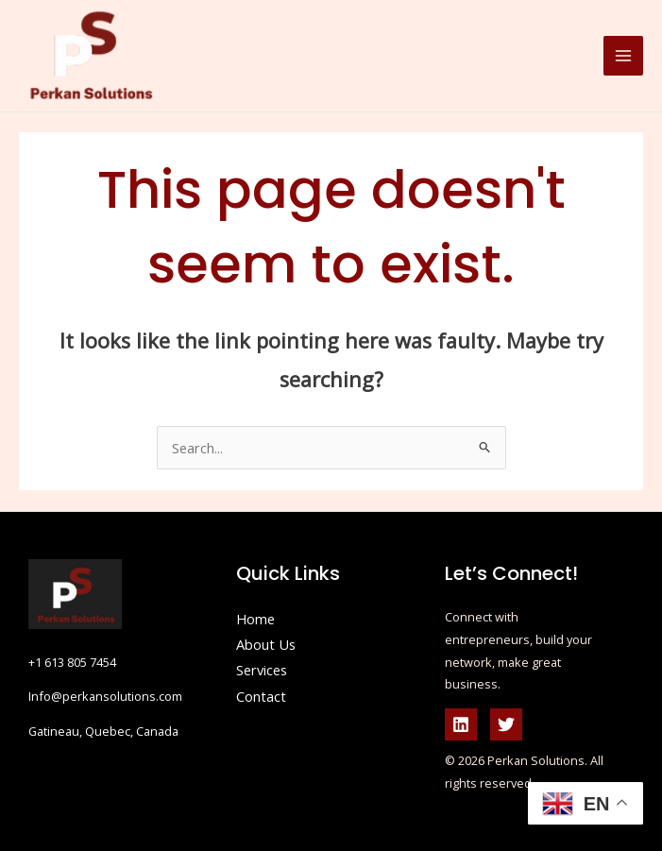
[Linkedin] (461, 724)
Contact (261, 696)
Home (255, 618)
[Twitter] (506, 724)
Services (261, 669)
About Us (266, 644)
